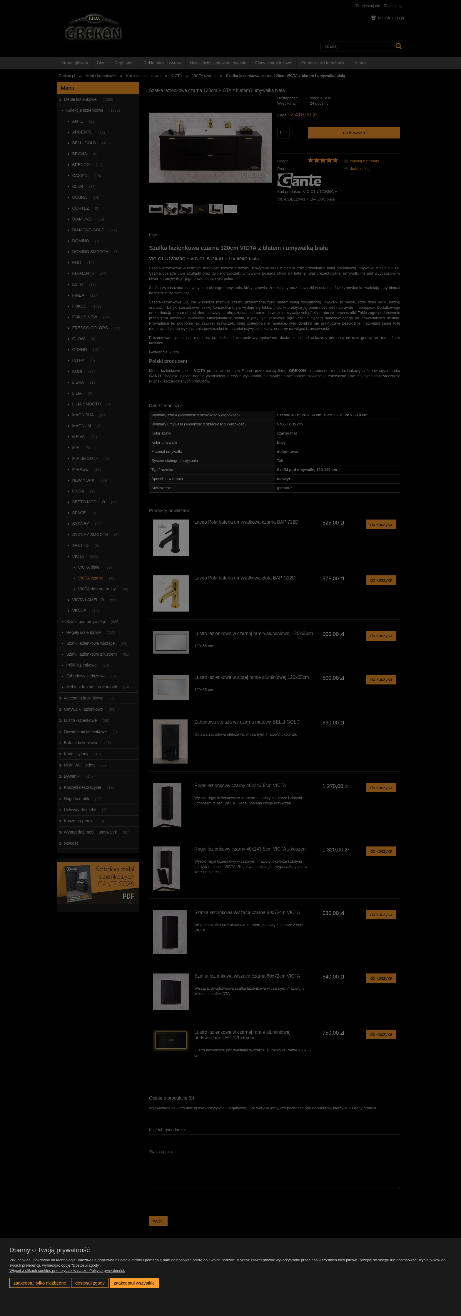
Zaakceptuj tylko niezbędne (40, 1282)
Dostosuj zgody (90, 1282)
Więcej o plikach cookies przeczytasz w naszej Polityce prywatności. (67, 1270)
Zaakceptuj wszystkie (134, 1282)
